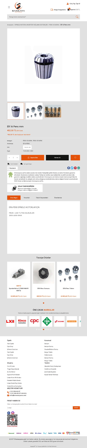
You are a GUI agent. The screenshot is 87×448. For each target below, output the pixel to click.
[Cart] (73, 9)
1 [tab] (43, 303)
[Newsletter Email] (43, 407)
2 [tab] (39, 329)
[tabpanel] (18, 281)
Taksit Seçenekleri (42, 197)
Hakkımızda (48, 355)
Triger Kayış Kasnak (13, 369)
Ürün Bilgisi (13, 197)
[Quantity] (13, 157)
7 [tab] (50, 329)
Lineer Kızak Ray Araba (14, 383)
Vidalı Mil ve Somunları (14, 386)
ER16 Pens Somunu (43, 288)
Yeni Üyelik (10, 343)
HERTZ (18, 286)
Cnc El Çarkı (11, 366)
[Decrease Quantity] (9, 157)
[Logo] (18, 7)
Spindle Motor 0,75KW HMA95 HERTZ (18, 289)
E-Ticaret (39, 446)
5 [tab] (45, 329)
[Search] (43, 16)
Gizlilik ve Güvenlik (50, 369)
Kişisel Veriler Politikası (51, 374)
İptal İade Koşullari (50, 372)
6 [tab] (48, 329)
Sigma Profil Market (13, 374)
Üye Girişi (10, 346)
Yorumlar (27, 197)
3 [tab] (41, 329)
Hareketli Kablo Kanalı (13, 380)
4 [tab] (43, 329)
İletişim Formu (48, 346)
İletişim (46, 343)
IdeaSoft (32, 446)
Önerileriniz (58, 197)
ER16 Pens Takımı (68, 288)
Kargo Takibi (48, 352)
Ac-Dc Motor (11, 372)
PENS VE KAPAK (28, 140)
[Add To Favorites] (75, 157)
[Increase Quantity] (17, 157)
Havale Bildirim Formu (51, 349)
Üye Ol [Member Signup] (78, 3)
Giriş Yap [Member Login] (72, 3)
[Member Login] (67, 3)
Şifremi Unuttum (12, 349)
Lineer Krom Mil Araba (14, 377)
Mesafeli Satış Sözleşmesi (52, 366)
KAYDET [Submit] (76, 408)
